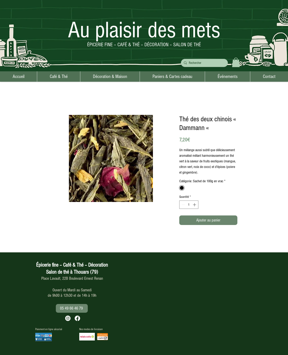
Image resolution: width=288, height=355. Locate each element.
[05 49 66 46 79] (72, 308)
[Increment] (195, 205)
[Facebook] (77, 318)
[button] (236, 62)
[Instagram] (68, 318)
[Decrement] (183, 205)
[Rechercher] (204, 63)
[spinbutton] (189, 205)
